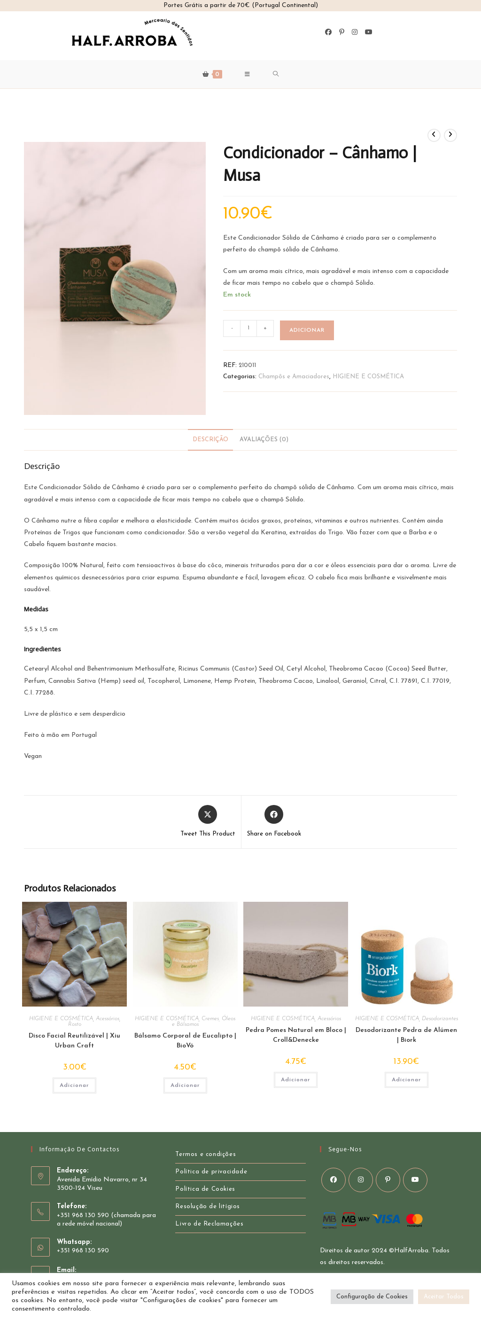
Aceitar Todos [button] (444, 1297)
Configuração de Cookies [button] (372, 1297)
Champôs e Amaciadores (293, 377)
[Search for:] (276, 74)
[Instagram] (354, 32)
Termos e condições (205, 1154)
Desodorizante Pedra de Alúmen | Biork (406, 1035)
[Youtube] (368, 32)
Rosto (74, 1024)
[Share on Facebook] (274, 822)
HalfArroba (411, 1250)
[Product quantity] (248, 328)
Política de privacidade (211, 1172)
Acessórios (107, 1019)
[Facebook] (328, 32)
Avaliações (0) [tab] (264, 440)
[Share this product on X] (207, 822)
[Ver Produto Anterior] (434, 135)
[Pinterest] (341, 32)
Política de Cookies (205, 1189)
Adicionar (307, 330)
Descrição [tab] (210, 440)
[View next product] (450, 135)
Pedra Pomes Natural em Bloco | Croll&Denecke (296, 1035)
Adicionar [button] (74, 1085)
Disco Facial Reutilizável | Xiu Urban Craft (74, 1040)
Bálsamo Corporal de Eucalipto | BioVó (185, 1040)
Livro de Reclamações (209, 1224)
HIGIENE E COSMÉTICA (368, 377)
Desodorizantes (440, 1019)
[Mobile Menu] (247, 74)
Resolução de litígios (207, 1206)
